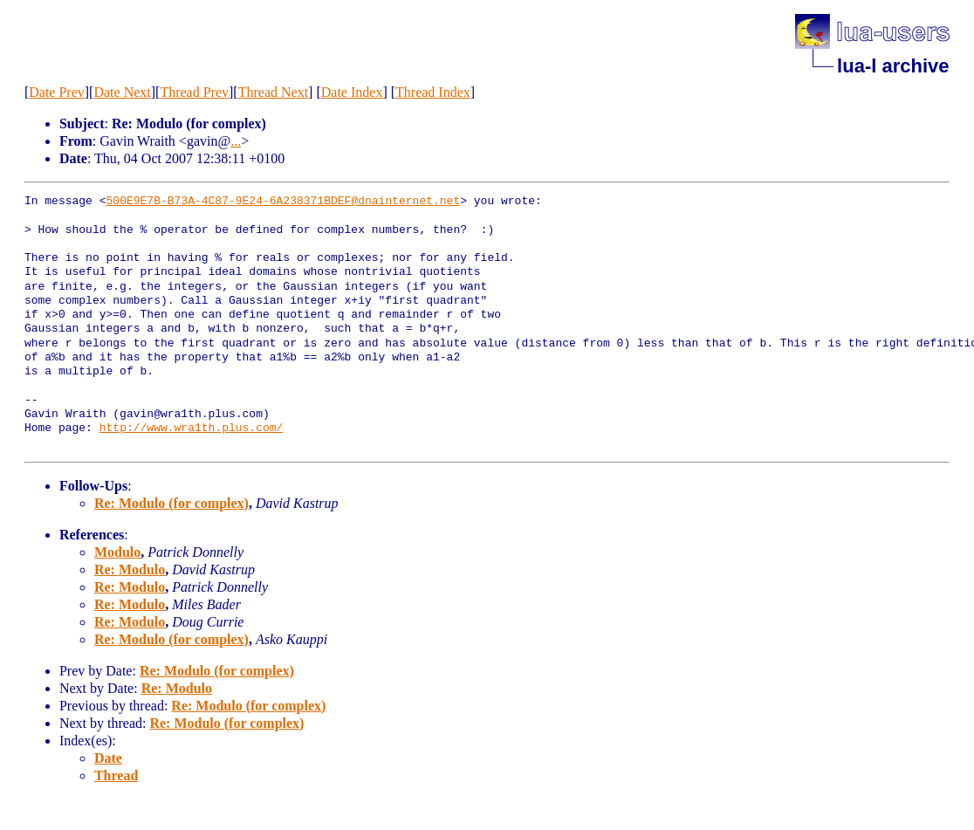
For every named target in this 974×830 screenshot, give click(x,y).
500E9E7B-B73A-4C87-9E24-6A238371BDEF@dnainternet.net (283, 201)
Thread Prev (194, 92)
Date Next (121, 92)
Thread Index (432, 92)
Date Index (352, 92)
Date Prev (57, 92)
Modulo (117, 552)
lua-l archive (893, 66)
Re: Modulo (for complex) (171, 503)
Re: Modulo (129, 569)
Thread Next (273, 92)
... (235, 141)
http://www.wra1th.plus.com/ (191, 428)
